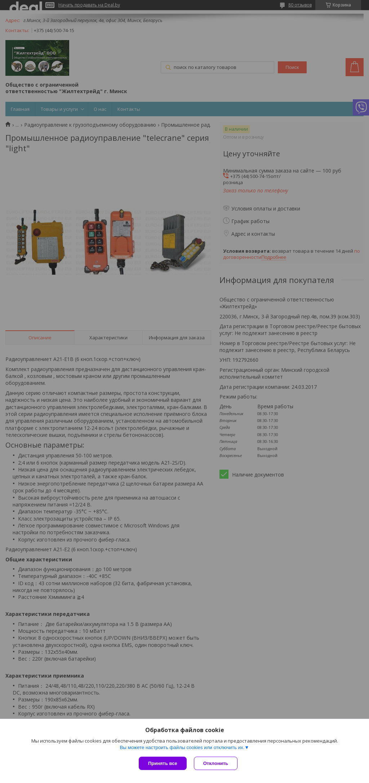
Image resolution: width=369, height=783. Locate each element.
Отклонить (215, 763)
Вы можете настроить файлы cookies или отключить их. (182, 747)
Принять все (162, 763)
